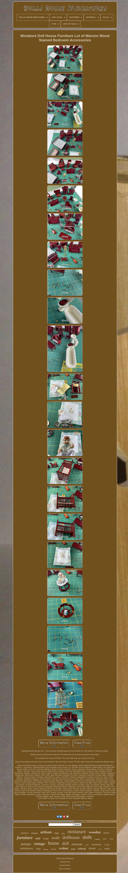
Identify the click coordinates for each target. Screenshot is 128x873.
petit (100, 849)
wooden (95, 832)
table (37, 838)
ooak (107, 848)
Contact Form (65, 862)
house (53, 843)
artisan (46, 832)
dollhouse (71, 837)
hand (73, 849)
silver (106, 832)
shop (38, 848)
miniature (77, 831)
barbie (53, 849)
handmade (97, 844)
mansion (24, 833)
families (97, 839)
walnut (63, 848)
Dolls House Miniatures (64, 858)
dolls (87, 837)
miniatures (26, 848)
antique (26, 844)
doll (65, 843)
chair (57, 833)
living (63, 833)
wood (111, 839)
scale (56, 837)
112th (106, 844)
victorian (77, 844)
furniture (25, 837)
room (92, 848)
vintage (39, 844)
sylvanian (34, 833)
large (46, 838)
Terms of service (65, 869)
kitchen (46, 849)
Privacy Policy (65, 865)
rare (87, 845)
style (105, 839)
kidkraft (82, 848)
